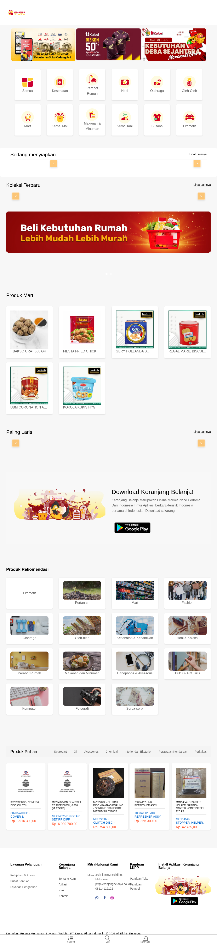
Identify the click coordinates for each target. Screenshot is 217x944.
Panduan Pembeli (136, 886)
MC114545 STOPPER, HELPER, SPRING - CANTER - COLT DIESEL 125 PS (190, 807)
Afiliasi (63, 884)
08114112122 (104, 888)
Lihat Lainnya (198, 154)
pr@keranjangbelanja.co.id (112, 884)
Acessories (91, 751)
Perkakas (201, 751)
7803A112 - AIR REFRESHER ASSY (146, 804)
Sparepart (60, 751)
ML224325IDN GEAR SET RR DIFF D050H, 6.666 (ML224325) (66, 805)
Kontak (63, 896)
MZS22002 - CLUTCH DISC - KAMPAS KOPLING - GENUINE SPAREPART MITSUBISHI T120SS (108, 807)
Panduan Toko (139, 878)
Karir (62, 890)
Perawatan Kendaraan (173, 751)
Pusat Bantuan (19, 881)
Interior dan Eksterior (138, 751)
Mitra (90, 875)
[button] (106, 274)
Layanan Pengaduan (23, 887)
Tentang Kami (67, 878)
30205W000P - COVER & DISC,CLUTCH (25, 804)
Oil (75, 751)
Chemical (111, 751)
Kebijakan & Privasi (22, 875)
